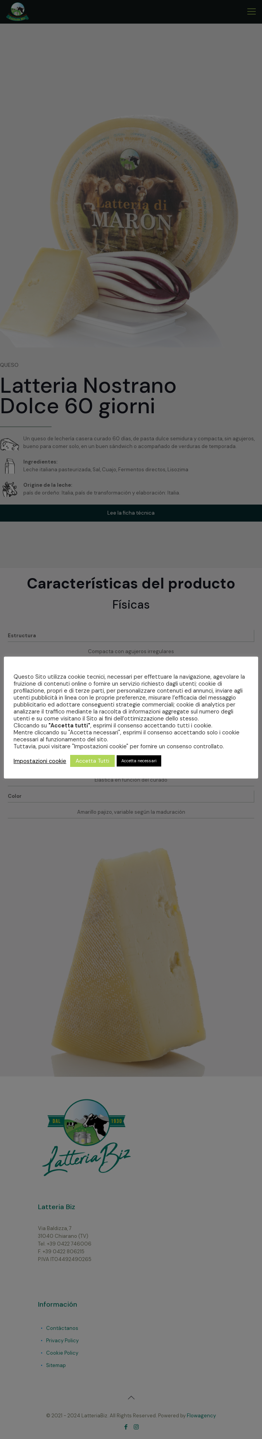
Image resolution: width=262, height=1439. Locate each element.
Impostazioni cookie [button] (40, 761)
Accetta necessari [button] (139, 760)
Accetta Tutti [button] (92, 760)
